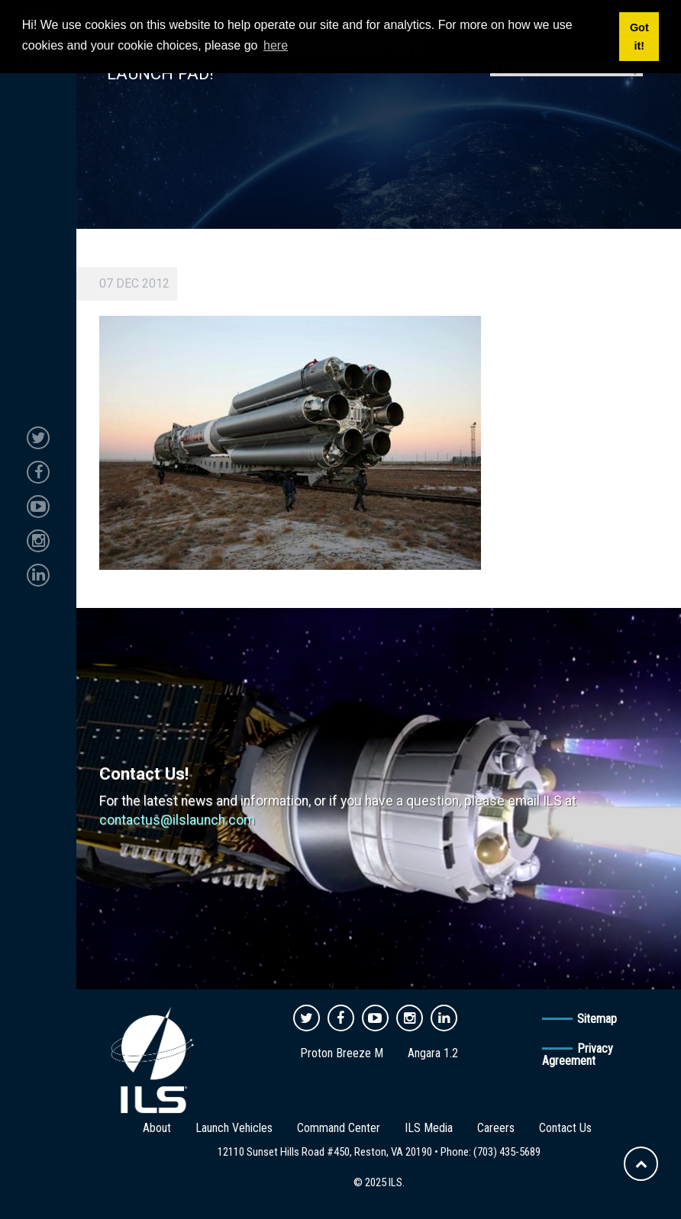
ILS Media (429, 1128)
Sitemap (597, 1019)
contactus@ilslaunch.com (177, 820)
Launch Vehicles (234, 1128)
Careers (496, 1128)
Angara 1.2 (433, 1053)
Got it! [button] (639, 36)
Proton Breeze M (341, 1053)
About (157, 1128)
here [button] (275, 45)
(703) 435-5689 (507, 1152)
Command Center (338, 1128)
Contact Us (565, 1128)
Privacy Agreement (577, 1054)
